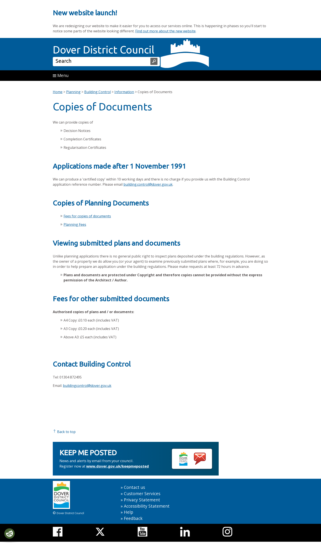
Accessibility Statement (147, 506)
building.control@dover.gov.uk (148, 184)
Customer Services (142, 493)
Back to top (64, 431)
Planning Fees (75, 224)
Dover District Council (103, 49)
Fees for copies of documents (87, 216)
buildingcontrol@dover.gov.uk (87, 385)
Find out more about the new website (165, 31)
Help (128, 512)
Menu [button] (61, 75)
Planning (73, 91)
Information (124, 91)
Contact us (134, 487)
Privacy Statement (142, 500)
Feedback (133, 518)
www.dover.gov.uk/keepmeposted (117, 466)
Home (57, 91)
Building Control (97, 91)
